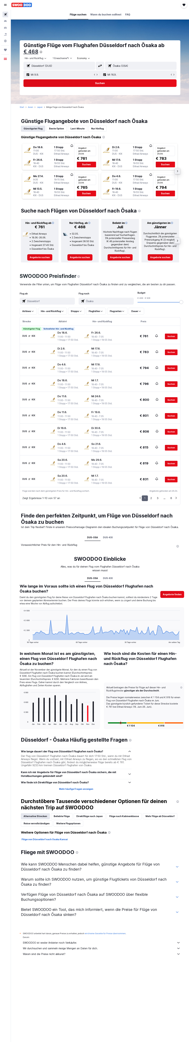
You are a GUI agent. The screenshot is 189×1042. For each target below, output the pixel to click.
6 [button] (171, 498)
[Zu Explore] (5, 41)
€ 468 (30, 51)
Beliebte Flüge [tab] (62, 816)
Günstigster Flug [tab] (33, 128)
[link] (39, 257)
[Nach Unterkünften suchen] (5, 21)
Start (22, 107)
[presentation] (41, 52)
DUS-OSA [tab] (92, 537)
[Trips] (5, 50)
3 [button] (157, 498)
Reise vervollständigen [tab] (37, 823)
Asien (30, 107)
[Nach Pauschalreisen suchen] (5, 34)
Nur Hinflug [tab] (97, 128)
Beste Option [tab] (56, 128)
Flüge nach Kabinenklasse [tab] (124, 816)
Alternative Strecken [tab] (35, 816)
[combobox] (83, 58)
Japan (40, 107)
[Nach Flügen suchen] (5, 14)
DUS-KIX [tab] (108, 537)
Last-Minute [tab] (78, 128)
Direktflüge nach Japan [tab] (89, 816)
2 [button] (151, 498)
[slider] (181, 302)
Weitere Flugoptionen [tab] (68, 823)
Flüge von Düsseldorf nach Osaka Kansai (45, 839)
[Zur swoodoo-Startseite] (21, 5)
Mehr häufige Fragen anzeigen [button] (76, 789)
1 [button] (144, 498)
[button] (5, 4)
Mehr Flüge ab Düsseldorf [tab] (160, 816)
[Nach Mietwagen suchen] (5, 28)
